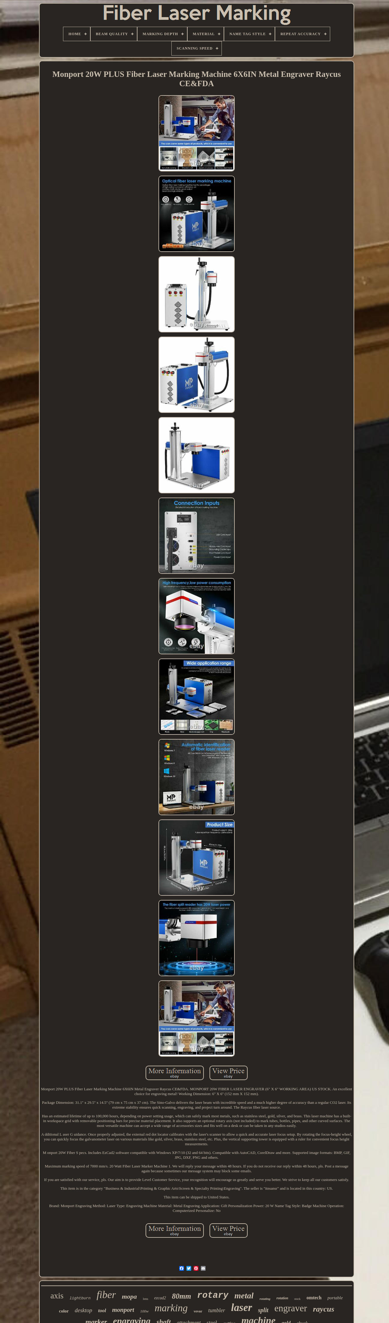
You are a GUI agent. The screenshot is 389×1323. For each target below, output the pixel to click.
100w (144, 1311)
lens (145, 1298)
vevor (198, 1311)
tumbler (216, 1310)
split (263, 1310)
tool (102, 1310)
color (63, 1311)
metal (244, 1295)
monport (123, 1309)
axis (57, 1295)
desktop (83, 1310)
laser (241, 1307)
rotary (212, 1295)
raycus (323, 1309)
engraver (290, 1308)
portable (335, 1297)
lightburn (80, 1298)
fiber (106, 1294)
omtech (313, 1297)
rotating (265, 1298)
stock (297, 1298)
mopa (129, 1296)
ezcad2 (160, 1298)
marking (171, 1308)
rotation (282, 1298)
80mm (181, 1296)
